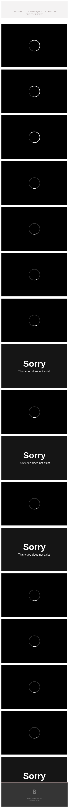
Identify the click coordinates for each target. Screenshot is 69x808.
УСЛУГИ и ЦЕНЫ (33, 11)
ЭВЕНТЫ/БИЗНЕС (34, 14)
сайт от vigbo (35, 800)
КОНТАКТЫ (51, 11)
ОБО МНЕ (17, 11)
